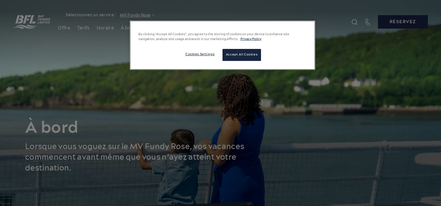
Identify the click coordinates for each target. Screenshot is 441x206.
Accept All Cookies (242, 54)
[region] (222, 45)
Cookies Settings (200, 54)
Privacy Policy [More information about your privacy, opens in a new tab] (250, 39)
